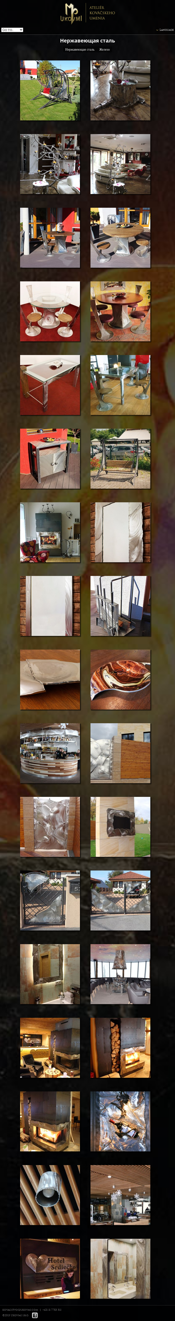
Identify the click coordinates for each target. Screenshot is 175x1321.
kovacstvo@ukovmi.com (20, 1309)
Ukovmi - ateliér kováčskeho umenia (87, 13)
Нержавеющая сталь (80, 49)
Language (167, 29)
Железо (104, 49)
